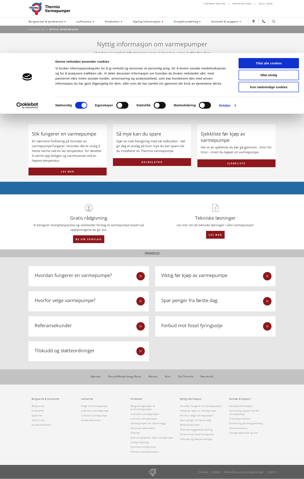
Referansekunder (190, 425)
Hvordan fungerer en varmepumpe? (201, 406)
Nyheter (96, 376)
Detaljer (225, 52)
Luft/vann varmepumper (144, 414)
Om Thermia (185, 376)
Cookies (216, 472)
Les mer (215, 234)
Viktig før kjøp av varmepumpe (198, 410)
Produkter (136, 399)
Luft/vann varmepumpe (95, 410)
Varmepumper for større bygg (148, 423)
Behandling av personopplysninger (244, 472)
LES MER (67, 171)
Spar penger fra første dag (195, 420)
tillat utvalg (268, 22)
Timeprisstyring (139, 442)
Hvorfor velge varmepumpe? (196, 415)
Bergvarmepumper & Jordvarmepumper (142, 408)
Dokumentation (238, 428)
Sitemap (203, 472)
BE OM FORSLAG (89, 239)
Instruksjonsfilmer (240, 418)
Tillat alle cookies (269, 10)
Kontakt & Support (240, 399)
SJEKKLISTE (236, 171)
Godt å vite (38, 420)
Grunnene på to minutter (204, 107)
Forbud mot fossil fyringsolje (197, 434)
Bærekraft (207, 376)
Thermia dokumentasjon (144, 451)
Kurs (168, 376)
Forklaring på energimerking (246, 423)
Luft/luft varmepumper (143, 418)
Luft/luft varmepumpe (94, 415)
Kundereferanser (42, 425)
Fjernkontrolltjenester (143, 447)
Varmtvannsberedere (142, 428)
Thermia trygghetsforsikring (196, 429)
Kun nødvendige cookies (269, 34)
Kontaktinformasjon (241, 406)
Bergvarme (38, 406)
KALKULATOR (152, 171)
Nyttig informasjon (190, 399)
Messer (152, 376)
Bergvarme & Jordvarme (45, 399)
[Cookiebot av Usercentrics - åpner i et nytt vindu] (27, 52)
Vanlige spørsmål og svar (243, 433)
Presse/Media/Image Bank (124, 376)
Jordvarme (38, 410)
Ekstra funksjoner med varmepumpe (151, 437)
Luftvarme (87, 399)
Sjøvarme (37, 415)
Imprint (271, 472)
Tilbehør (135, 433)
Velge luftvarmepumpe (94, 406)
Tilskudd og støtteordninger (196, 439)
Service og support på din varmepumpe (244, 412)
